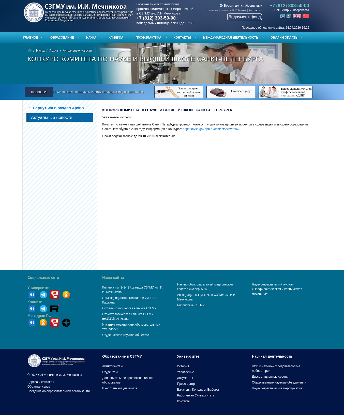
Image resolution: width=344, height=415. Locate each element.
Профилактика (148, 37)
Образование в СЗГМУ (122, 356)
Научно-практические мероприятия (277, 388)
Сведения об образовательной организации (58, 391)
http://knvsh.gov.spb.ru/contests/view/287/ (211, 129)
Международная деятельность (230, 37)
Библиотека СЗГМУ (191, 305)
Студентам (110, 372)
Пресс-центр (186, 384)
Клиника (116, 37)
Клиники (34, 302)
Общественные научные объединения (279, 382)
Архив (53, 50)
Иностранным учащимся (119, 388)
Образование (62, 37)
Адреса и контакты (40, 382)
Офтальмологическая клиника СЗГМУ (129, 308)
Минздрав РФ (39, 316)
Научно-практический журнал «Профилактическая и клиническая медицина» (277, 289)
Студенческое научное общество (125, 335)
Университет (38, 288)
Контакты (254, 10)
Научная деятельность (272, 356)
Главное (30, 37)
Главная (212, 10)
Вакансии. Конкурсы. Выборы (198, 389)
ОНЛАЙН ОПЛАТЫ (284, 37)
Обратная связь (38, 386)
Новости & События (233, 10)
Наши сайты (113, 278)
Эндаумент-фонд (244, 17)
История (183, 366)
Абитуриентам (112, 366)
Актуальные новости (77, 50)
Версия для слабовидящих (240, 5)
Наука (91, 37)
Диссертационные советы (270, 376)
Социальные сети (43, 278)
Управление (185, 372)
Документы (185, 378)
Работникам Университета (196, 395)
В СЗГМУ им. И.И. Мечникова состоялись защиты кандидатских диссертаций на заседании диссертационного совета (119, 92)
